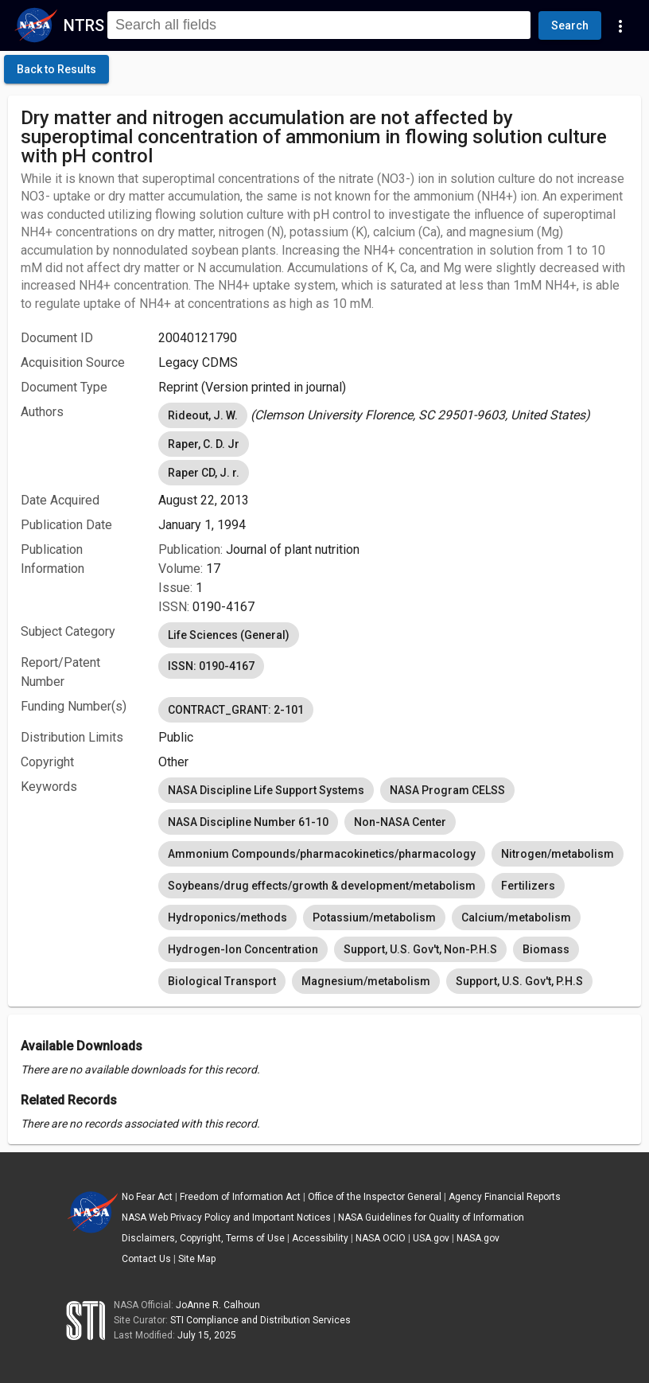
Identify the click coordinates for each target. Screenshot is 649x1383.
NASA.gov (478, 1238)
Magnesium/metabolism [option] (366, 981)
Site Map (197, 1258)
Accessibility (320, 1238)
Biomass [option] (546, 949)
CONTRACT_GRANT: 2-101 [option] (235, 710)
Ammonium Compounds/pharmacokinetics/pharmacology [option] (321, 854)
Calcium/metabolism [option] (516, 917)
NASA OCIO (381, 1238)
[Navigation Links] (620, 25)
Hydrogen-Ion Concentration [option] (243, 949)
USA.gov (431, 1238)
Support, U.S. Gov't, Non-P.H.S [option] (420, 949)
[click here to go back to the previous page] (56, 69)
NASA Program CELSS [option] (447, 790)
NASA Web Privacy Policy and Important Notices (226, 1217)
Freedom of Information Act (240, 1196)
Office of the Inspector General (374, 1196)
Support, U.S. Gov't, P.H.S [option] (519, 981)
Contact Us (146, 1258)
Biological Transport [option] (222, 981)
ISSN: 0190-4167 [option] (211, 666)
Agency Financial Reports (505, 1196)
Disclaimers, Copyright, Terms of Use (203, 1238)
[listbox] (393, 415)
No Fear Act (147, 1196)
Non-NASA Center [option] (400, 822)
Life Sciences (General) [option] (228, 635)
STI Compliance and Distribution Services (260, 1320)
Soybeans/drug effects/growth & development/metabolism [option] (321, 885)
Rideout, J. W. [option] (202, 415)
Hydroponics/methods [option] (227, 917)
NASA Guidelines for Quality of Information (431, 1217)
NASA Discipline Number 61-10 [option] (248, 822)
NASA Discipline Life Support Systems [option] (266, 790)
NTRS (84, 25)
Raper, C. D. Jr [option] (203, 444)
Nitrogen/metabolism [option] (558, 854)
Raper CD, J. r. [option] (203, 472)
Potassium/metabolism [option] (374, 917)
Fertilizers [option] (528, 885)
